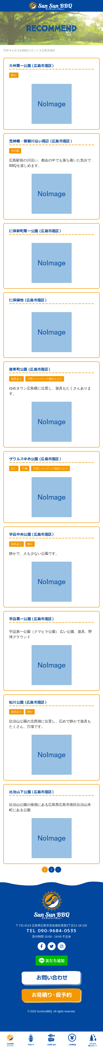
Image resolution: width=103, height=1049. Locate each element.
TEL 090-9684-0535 (51, 931)
